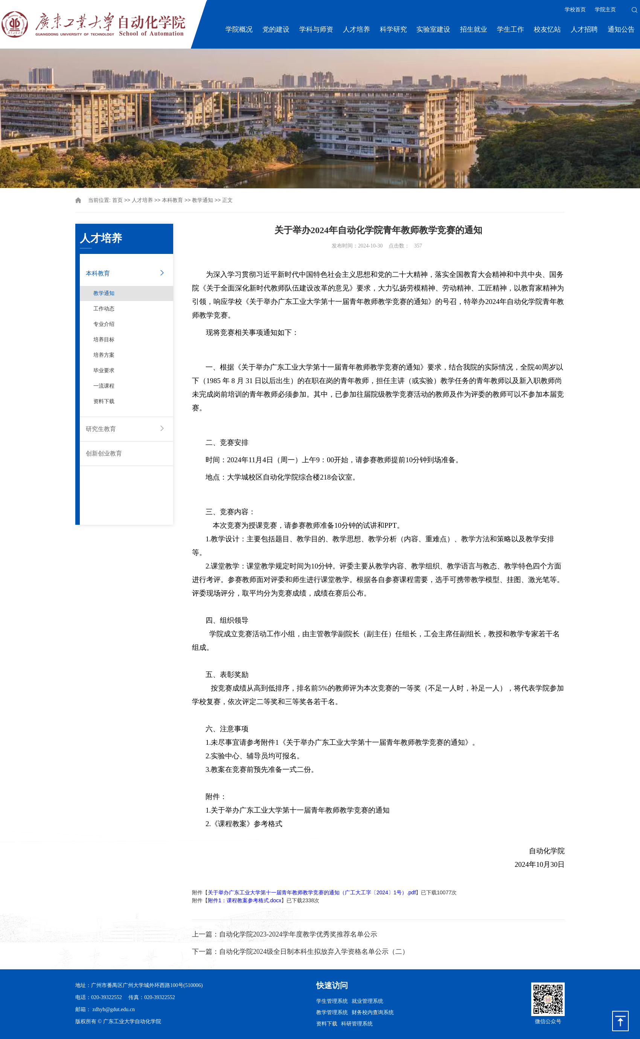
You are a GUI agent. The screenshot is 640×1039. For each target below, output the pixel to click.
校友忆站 (547, 29)
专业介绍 (103, 324)
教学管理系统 (332, 1012)
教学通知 (202, 200)
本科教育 (172, 200)
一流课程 (103, 386)
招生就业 (473, 29)
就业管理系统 (367, 1001)
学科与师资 (316, 29)
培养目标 (103, 339)
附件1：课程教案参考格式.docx (244, 900)
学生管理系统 (332, 1001)
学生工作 (510, 29)
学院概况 (239, 29)
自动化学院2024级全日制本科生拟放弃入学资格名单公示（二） (314, 951)
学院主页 (605, 9)
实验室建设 (433, 29)
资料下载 (103, 401)
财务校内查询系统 (373, 1012)
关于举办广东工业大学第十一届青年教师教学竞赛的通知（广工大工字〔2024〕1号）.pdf (312, 892)
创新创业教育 (104, 453)
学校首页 (575, 9)
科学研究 (393, 29)
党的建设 (276, 29)
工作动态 (103, 309)
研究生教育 (101, 429)
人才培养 (356, 29)
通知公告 (621, 29)
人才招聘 (584, 29)
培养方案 (103, 355)
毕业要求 (103, 370)
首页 (117, 200)
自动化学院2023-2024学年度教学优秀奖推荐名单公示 (298, 934)
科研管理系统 (357, 1024)
